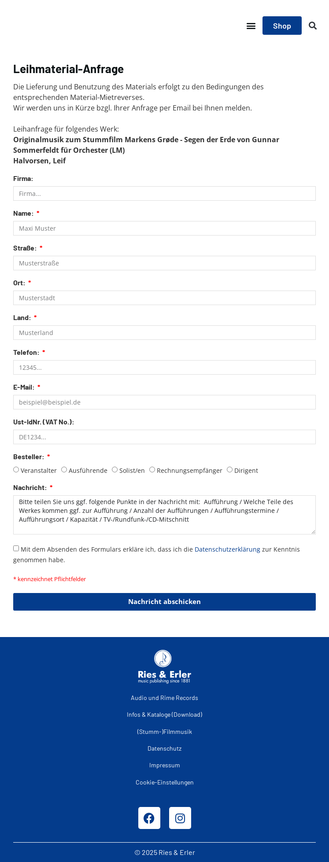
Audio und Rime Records (164, 697)
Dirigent (246, 470)
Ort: (20, 283)
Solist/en (132, 470)
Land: (23, 317)
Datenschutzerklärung (227, 549)
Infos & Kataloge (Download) (164, 714)
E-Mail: (24, 387)
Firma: (23, 178)
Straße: (25, 248)
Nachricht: (30, 487)
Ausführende (88, 470)
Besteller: (29, 456)
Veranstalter (39, 470)
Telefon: (27, 352)
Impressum (164, 765)
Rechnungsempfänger (189, 470)
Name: (24, 213)
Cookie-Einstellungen (165, 782)
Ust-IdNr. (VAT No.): (43, 422)
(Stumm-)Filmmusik (164, 731)
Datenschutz (164, 748)
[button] (251, 25)
